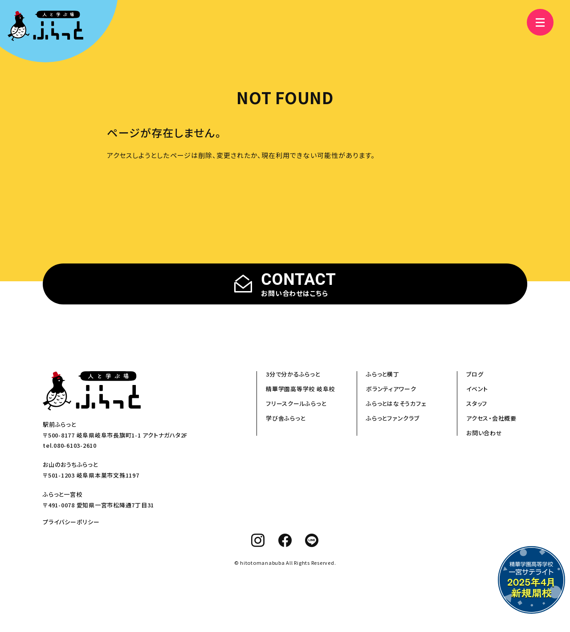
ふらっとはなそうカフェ (396, 403)
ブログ (474, 374)
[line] (312, 540)
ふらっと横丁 (382, 374)
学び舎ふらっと (285, 418)
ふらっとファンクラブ (392, 418)
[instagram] (258, 540)
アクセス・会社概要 (491, 418)
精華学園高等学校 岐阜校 (300, 389)
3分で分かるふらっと (293, 374)
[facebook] (285, 540)
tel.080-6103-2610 (70, 445)
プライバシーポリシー (71, 522)
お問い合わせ (484, 433)
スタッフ (476, 403)
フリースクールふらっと (296, 403)
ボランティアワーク (391, 389)
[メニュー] (534, 22)
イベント (477, 389)
